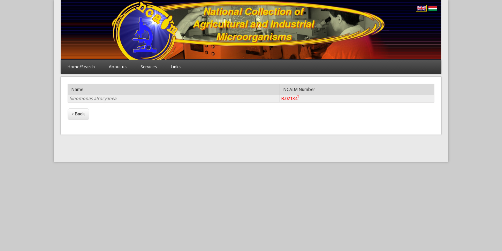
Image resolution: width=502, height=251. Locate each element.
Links (176, 66)
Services (148, 66)
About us (118, 66)
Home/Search (81, 66)
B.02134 (290, 98)
